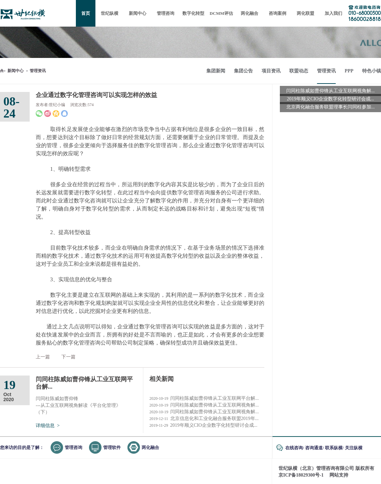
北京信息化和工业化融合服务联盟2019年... (204, 418)
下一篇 (68, 356)
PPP (349, 70)
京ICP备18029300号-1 (301, 475)
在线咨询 (294, 447)
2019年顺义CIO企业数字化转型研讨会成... (203, 425)
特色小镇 (371, 70)
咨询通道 (314, 447)
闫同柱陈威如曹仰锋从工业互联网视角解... (204, 405)
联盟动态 (298, 70)
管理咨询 (73, 447)
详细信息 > (48, 425)
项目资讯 (271, 70)
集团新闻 (215, 70)
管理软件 (112, 447)
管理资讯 (38, 70)
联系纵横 (334, 447)
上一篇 (43, 356)
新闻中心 (15, 70)
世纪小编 (57, 104)
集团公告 (243, 70)
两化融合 (150, 447)
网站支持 (338, 475)
